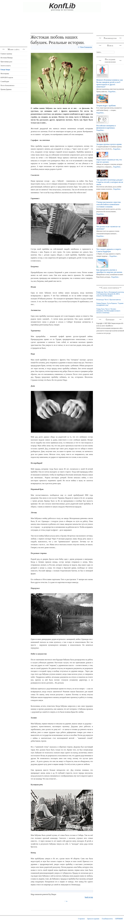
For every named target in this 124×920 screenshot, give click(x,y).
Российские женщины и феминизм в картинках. (106, 127)
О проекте (81, 919)
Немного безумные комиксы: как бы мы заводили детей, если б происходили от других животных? (109, 83)
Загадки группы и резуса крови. (109, 144)
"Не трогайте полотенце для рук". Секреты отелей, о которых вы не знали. (109, 182)
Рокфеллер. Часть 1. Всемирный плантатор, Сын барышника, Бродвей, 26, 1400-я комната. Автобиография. (110, 294)
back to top (89, 897)
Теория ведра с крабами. (106, 105)
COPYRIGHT (119, 919)
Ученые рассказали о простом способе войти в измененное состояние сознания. (108, 204)
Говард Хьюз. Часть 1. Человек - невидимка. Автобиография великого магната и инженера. (108, 311)
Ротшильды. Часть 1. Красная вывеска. (108, 299)
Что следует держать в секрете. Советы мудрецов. (108, 250)
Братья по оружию (93, 919)
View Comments (86, 47)
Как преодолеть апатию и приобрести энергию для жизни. (109, 271)
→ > (65, 901)
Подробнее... (112, 91)
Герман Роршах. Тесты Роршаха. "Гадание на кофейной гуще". (109, 304)
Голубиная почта (107, 919)
